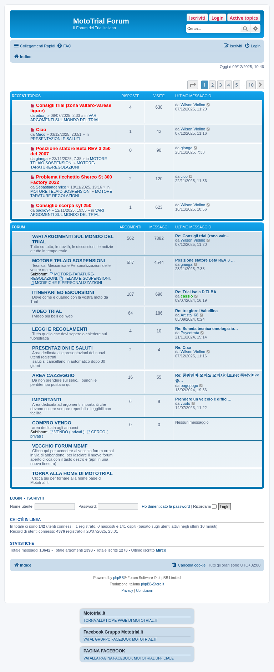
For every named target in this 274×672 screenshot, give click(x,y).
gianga (41, 158)
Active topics (244, 18)
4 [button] (228, 85)
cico (184, 176)
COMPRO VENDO (51, 422)
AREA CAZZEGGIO (53, 375)
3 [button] (220, 85)
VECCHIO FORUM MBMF (59, 446)
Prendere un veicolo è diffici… (203, 399)
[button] (192, 85)
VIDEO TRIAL (47, 311)
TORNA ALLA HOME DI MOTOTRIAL (72, 473)
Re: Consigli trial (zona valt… (202, 236)
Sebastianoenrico (51, 187)
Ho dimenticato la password (166, 506)
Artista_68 (189, 315)
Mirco (40, 134)
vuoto (185, 403)
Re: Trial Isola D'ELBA (195, 292)
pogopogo (189, 385)
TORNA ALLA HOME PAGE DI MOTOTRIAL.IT (120, 620)
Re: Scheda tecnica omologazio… (206, 328)
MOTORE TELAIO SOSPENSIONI (68, 160)
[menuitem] (64, 46)
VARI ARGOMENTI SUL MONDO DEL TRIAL (65, 117)
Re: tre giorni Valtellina (196, 311)
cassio (187, 296)
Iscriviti (197, 18)
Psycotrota (190, 333)
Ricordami (205, 506)
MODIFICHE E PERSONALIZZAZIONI (66, 282)
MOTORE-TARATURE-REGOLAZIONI (62, 165)
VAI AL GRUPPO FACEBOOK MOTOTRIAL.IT (120, 639)
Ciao (41, 129)
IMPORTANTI (46, 399)
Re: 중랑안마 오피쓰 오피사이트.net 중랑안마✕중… (217, 378)
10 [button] (251, 85)
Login (218, 18)
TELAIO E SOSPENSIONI (84, 278)
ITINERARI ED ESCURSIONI (63, 292)
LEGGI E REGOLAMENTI (59, 329)
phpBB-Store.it (152, 584)
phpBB (118, 578)
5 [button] (236, 85)
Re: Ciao (183, 347)
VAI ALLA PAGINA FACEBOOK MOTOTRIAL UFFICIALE (128, 658)
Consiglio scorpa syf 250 (63, 205)
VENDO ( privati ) (67, 432)
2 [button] (212, 85)
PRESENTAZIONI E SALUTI (55, 138)
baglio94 (43, 210)
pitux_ (41, 115)
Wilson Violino (193, 105)
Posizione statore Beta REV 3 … (205, 260)
